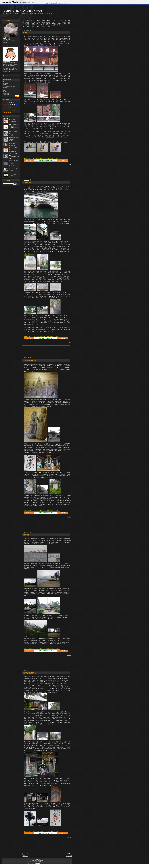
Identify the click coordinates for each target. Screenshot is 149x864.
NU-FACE (37, 863)
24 (10, 110)
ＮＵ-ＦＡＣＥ (50, 137)
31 (10, 112)
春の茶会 (5, 91)
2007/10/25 (26, 30)
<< (7, 102)
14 (4, 108)
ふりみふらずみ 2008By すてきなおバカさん (14, 156)
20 (16, 108)
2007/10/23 (26, 358)
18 (12, 108)
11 (12, 107)
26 (14, 110)
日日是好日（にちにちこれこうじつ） (23, 11)
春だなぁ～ (5, 84)
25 (12, 110)
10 (10, 107)
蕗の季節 (5, 87)
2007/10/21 (26, 670)
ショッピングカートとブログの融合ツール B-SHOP (37, 861)
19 (14, 108)
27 (16, 110)
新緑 (4, 90)
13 (16, 107)
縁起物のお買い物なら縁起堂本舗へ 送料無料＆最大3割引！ (42, 158)
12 (14, 107)
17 (10, 108)
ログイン (69, 3)
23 (8, 110)
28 (4, 112)
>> (13, 102)
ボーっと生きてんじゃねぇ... (9, 86)
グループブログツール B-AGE (37, 860)
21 (4, 110)
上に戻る (69, 164)
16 (8, 108)
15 (6, 108)
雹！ (4, 81)
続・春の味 (5, 83)
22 (6, 110)
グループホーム (61, 3)
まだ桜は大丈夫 (6, 93)
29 (6, 112)
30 (8, 112)
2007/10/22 (26, 532)
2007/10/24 (26, 180)
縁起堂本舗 (53, 3)
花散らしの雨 (6, 94)
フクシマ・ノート (7, 88)
